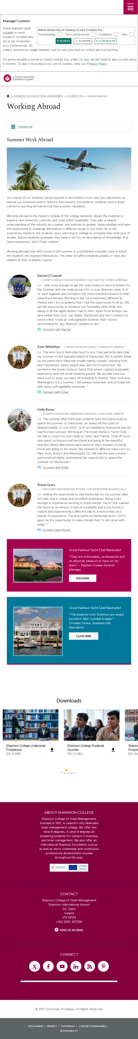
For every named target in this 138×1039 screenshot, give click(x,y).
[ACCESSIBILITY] (69, 1031)
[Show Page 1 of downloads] (66, 769)
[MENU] (130, 7)
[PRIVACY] (53, 1026)
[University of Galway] (19, 79)
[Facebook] (48, 966)
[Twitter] (34, 966)
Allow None (85, 41)
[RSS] (89, 966)
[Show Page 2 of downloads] (72, 769)
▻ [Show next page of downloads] (76, 770)
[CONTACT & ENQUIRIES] (94, 1026)
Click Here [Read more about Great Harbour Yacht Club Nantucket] (83, 636)
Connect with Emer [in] (53, 392)
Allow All (65, 41)
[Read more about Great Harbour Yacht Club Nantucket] (38, 579)
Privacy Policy (96, 64)
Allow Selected (107, 41)
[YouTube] (62, 966)
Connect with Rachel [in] (54, 329)
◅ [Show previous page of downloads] (61, 770)
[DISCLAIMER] (37, 1026)
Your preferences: (77, 34)
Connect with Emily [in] (53, 467)
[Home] (8, 96)
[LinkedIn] (75, 966)
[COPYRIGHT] (69, 1026)
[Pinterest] (103, 966)
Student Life (75, 96)
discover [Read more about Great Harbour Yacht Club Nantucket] (82, 578)
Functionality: (47, 34)
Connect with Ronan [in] (53, 530)
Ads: (125, 34)
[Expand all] (69, 127)
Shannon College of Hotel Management (38, 96)
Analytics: (105, 34)
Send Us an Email (72, 930)
